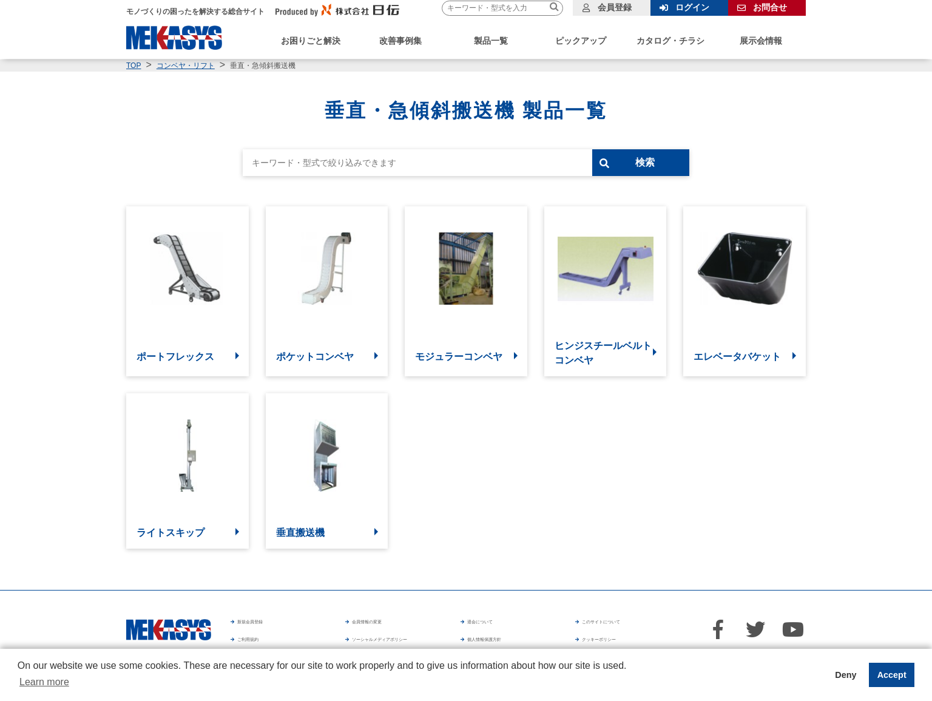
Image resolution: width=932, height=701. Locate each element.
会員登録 (615, 7)
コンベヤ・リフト (186, 65)
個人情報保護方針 (525, 642)
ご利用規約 (259, 642)
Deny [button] (845, 675)
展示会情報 (761, 41)
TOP (133, 65)
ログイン (692, 7)
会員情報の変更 (383, 625)
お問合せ (770, 7)
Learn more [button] (44, 682)
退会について (493, 625)
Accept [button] (892, 675)
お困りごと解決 (310, 41)
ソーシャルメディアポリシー (408, 642)
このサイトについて (621, 625)
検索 (664, 162)
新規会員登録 (263, 625)
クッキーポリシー (640, 642)
